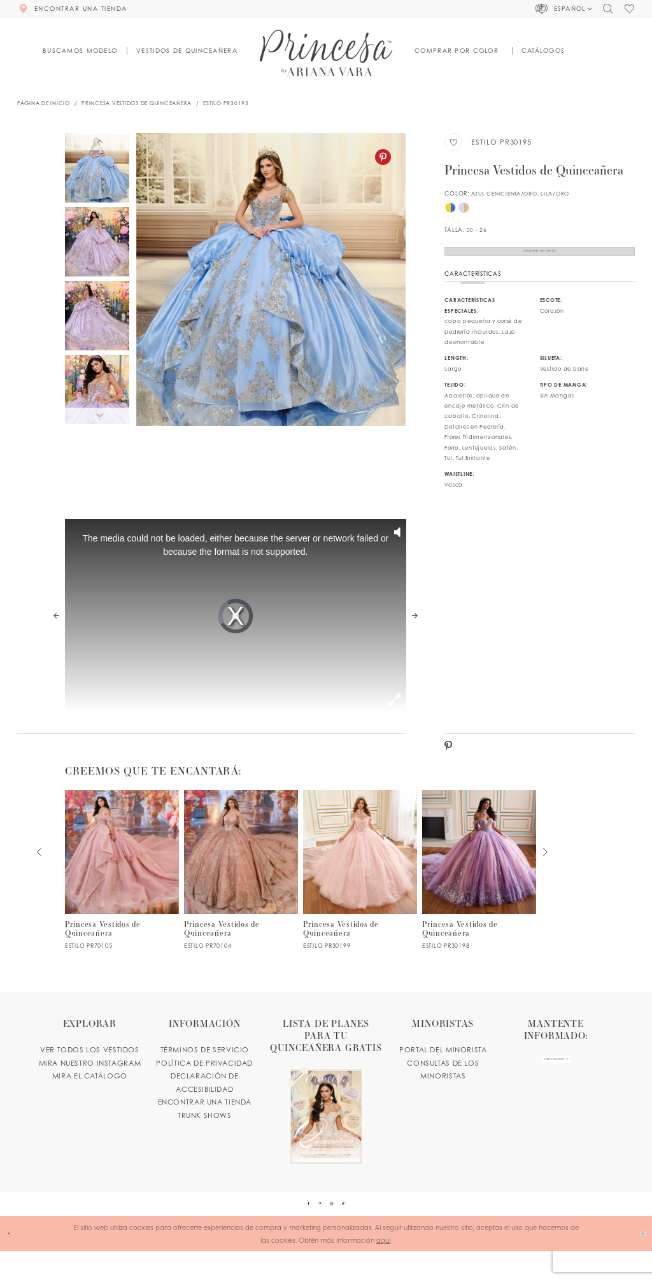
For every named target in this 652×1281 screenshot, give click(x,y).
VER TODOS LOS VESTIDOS (89, 1066)
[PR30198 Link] (479, 886)
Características (472, 290)
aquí (383, 1269)
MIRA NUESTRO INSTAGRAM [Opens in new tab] (90, 1079)
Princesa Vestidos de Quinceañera (137, 103)
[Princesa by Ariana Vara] (326, 52)
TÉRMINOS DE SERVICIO (204, 1066)
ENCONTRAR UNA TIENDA (205, 1118)
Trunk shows (205, 1131)
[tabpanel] (271, 279)
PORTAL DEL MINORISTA (442, 1066)
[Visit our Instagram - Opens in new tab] (338, 1227)
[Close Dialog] (14, 1264)
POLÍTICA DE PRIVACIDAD (204, 1079)
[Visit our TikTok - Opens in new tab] (364, 1227)
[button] (564, 9)
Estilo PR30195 (225, 103)
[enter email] (556, 1083)
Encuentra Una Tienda (539, 259)
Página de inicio (43, 103)
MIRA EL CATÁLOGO (89, 1092)
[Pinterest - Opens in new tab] (383, 157)
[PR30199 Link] (360, 886)
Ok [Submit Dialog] (636, 1263)
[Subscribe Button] (591, 1083)
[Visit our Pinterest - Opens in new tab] (313, 1227)
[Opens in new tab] (326, 1106)
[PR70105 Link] (122, 886)
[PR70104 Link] (241, 886)
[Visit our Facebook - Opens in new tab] (288, 1227)
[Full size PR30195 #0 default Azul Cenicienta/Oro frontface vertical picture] (271, 279)
